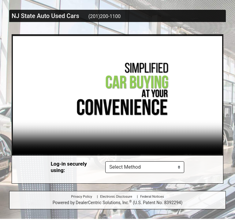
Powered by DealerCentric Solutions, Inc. (118, 202)
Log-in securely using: (69, 167)
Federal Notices (152, 197)
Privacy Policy (81, 197)
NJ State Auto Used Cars (45, 16)
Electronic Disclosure (116, 197)
